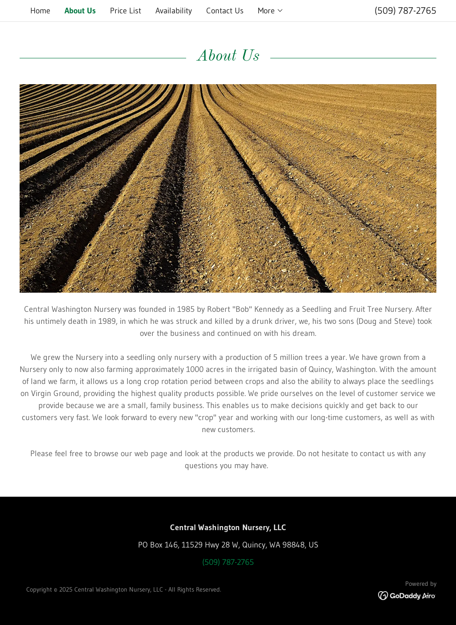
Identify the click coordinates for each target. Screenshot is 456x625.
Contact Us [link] (225, 11)
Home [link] (40, 11)
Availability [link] (173, 11)
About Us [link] (80, 11)
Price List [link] (125, 11)
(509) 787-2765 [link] (405, 10)
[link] (407, 595)
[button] (271, 10)
